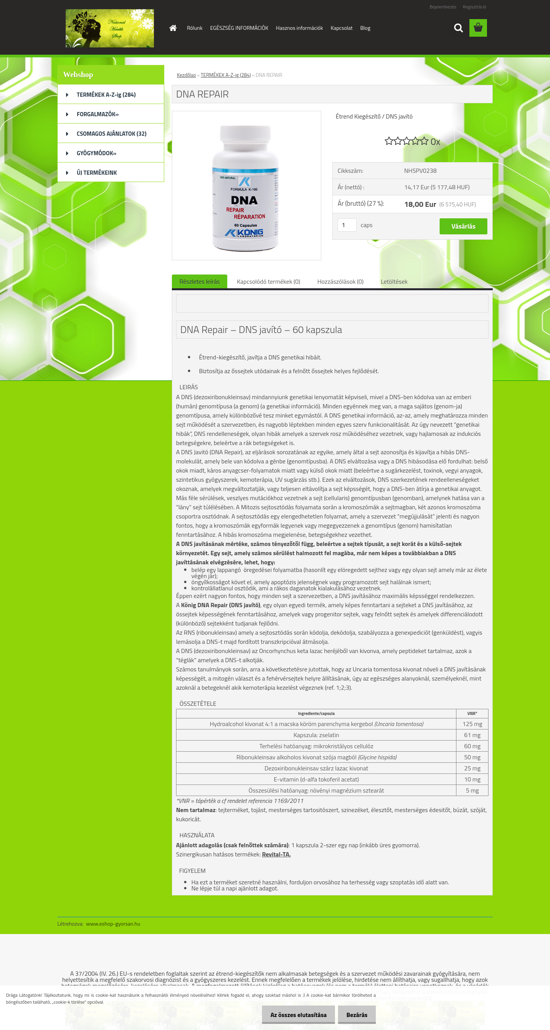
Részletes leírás (200, 281)
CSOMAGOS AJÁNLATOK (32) (112, 133)
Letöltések (394, 281)
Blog (365, 28)
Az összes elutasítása (295, 1014)
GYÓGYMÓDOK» (96, 153)
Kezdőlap (186, 75)
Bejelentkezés (443, 6)
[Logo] (109, 28)
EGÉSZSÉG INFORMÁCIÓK (239, 28)
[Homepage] (172, 28)
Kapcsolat (342, 28)
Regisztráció (474, 6)
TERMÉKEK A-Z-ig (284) (106, 94)
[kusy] (347, 225)
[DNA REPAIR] (246, 114)
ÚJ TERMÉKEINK (97, 172)
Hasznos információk (299, 28)
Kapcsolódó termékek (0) (268, 281)
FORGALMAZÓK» (98, 114)
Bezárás (355, 1014)
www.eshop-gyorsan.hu (113, 924)
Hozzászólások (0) (340, 281)
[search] (458, 28)
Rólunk (195, 28)
